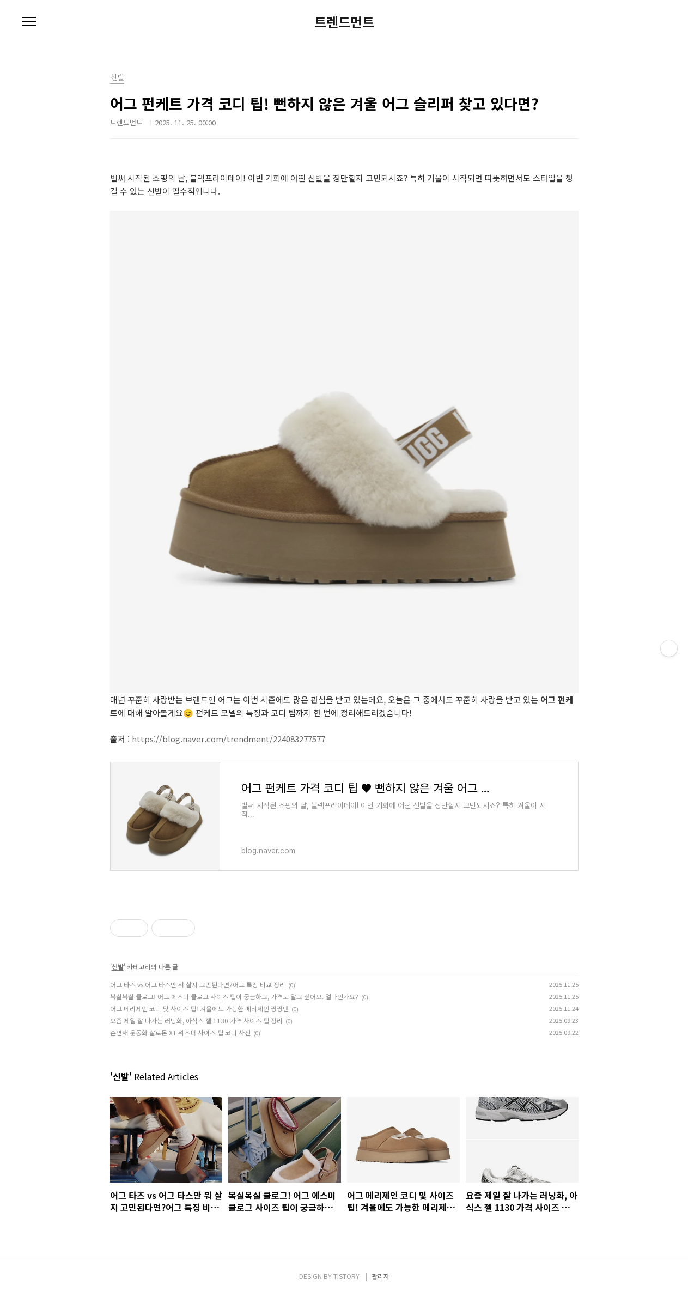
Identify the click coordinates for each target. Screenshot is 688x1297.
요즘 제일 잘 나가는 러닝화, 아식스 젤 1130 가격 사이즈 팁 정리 (196, 1020)
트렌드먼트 (344, 21)
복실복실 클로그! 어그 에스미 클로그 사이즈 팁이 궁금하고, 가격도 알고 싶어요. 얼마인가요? (234, 996)
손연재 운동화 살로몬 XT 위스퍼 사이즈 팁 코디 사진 (180, 1032)
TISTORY (346, 1276)
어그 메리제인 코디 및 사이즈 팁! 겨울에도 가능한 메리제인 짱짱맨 (199, 1008)
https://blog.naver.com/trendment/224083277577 (228, 738)
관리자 (380, 1276)
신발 (118, 966)
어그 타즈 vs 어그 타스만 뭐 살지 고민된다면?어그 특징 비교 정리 (197, 984)
